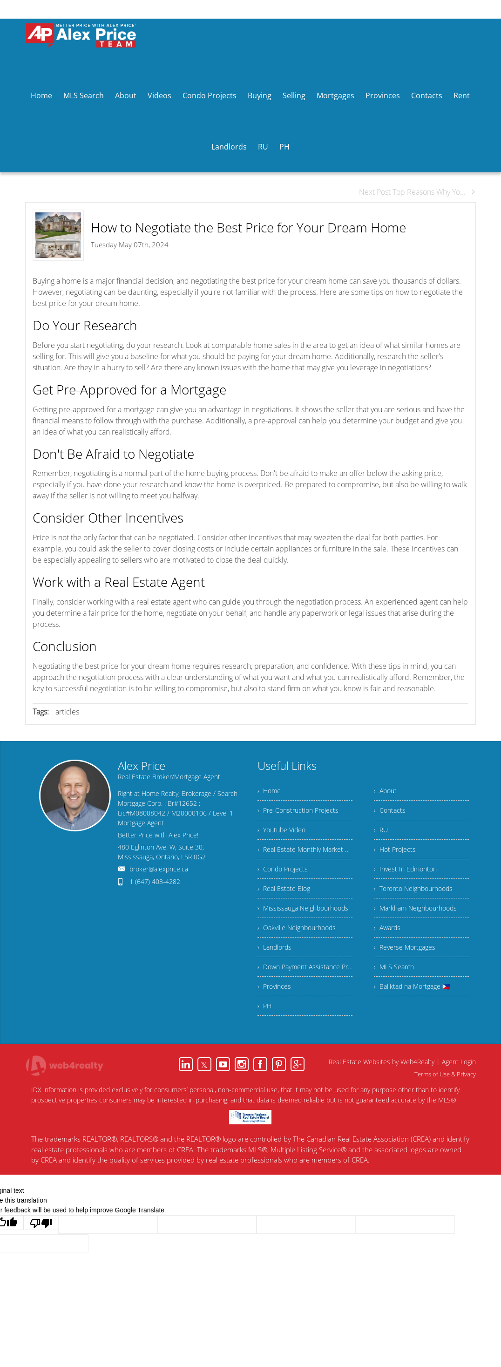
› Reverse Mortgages (404, 947)
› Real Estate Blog (283, 888)
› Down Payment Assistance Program (304, 966)
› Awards (387, 927)
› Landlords (274, 947)
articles (67, 712)
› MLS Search (394, 966)
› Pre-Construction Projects (298, 810)
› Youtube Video (281, 829)
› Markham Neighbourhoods (415, 908)
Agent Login (459, 1061)
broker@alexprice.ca (158, 868)
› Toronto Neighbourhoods (413, 888)
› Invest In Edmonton (405, 868)
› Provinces (274, 986)
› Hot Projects (395, 849)
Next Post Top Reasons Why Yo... (417, 192)
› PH (264, 1005)
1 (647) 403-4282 (154, 881)
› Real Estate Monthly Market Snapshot (304, 849)
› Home (269, 790)
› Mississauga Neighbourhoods (302, 908)
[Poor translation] (41, 1222)
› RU (381, 829)
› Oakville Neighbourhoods (296, 927)
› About (385, 790)
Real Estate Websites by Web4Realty (381, 1061)
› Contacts (390, 810)
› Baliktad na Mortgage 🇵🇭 (412, 986)
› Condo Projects (282, 868)
